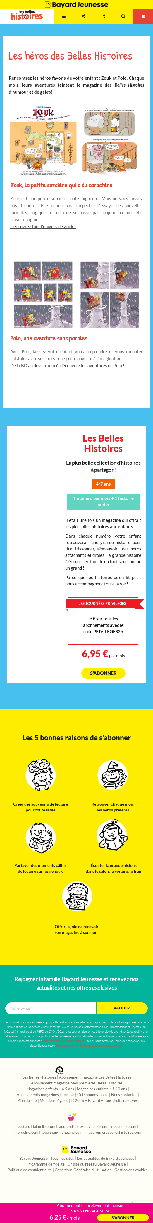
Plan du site (27, 1101)
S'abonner (103, 673)
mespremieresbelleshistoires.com (113, 1133)
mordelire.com (26, 1133)
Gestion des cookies (131, 1170)
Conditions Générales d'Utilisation (83, 1170)
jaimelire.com (44, 1127)
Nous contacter (124, 1095)
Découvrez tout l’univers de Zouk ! (43, 226)
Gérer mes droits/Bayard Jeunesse (63, 1040)
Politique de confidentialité (30, 1170)
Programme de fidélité (46, 1164)
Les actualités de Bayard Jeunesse (105, 1158)
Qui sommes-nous (92, 1095)
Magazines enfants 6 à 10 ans (102, 1089)
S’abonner (123, 1217)
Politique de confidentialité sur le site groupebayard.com (89, 1045)
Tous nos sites (62, 1158)
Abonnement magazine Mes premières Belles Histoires (77, 1083)
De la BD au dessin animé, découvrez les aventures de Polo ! (67, 365)
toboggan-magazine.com (61, 1133)
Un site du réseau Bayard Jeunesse (97, 1164)
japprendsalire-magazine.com (82, 1127)
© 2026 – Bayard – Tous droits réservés (104, 1101)
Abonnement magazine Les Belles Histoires (95, 1077)
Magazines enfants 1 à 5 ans (50, 1089)
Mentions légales (54, 1101)
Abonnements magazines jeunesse (45, 1095)
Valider (122, 1008)
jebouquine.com (123, 1127)
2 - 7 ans (43, 22)
